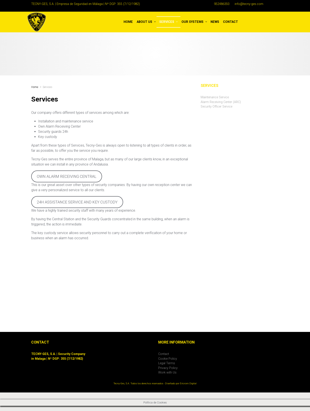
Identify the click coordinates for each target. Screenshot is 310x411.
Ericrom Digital (188, 383)
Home (34, 87)
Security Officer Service (216, 106)
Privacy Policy (168, 368)
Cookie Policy (167, 359)
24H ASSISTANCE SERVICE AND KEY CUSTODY (77, 202)
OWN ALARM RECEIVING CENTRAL (66, 176)
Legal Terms (166, 363)
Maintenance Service (215, 97)
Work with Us (167, 372)
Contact (163, 354)
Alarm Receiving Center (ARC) (221, 102)
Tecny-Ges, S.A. (121, 383)
